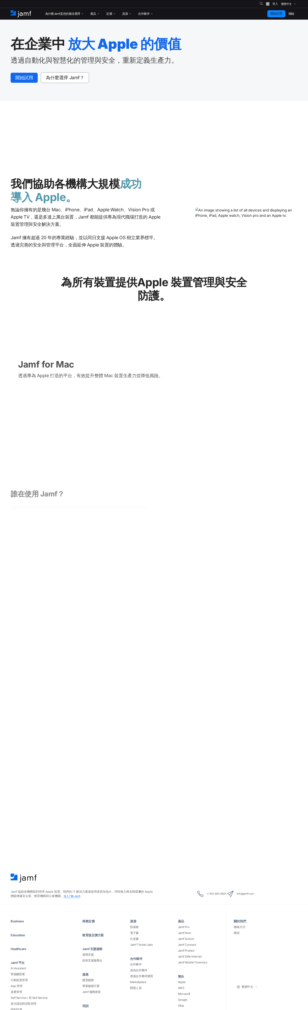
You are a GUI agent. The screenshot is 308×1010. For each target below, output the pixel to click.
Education (19, 873)
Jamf (73, 834)
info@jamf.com (246, 832)
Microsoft (184, 932)
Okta (181, 944)
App (16, 924)
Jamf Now (184, 871)
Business (18, 859)
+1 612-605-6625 (207, 832)
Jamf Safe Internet (190, 895)
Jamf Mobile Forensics (192, 900)
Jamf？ (74, 78)
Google (182, 938)
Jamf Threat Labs (141, 883)
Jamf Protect (186, 889)
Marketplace (138, 920)
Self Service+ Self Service (29, 936)
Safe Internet (29, 960)
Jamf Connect (187, 883)
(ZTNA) (26, 966)
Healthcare (20, 887)
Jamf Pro (183, 865)
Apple (182, 920)
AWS (181, 926)
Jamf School (186, 877)
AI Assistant (18, 906)
